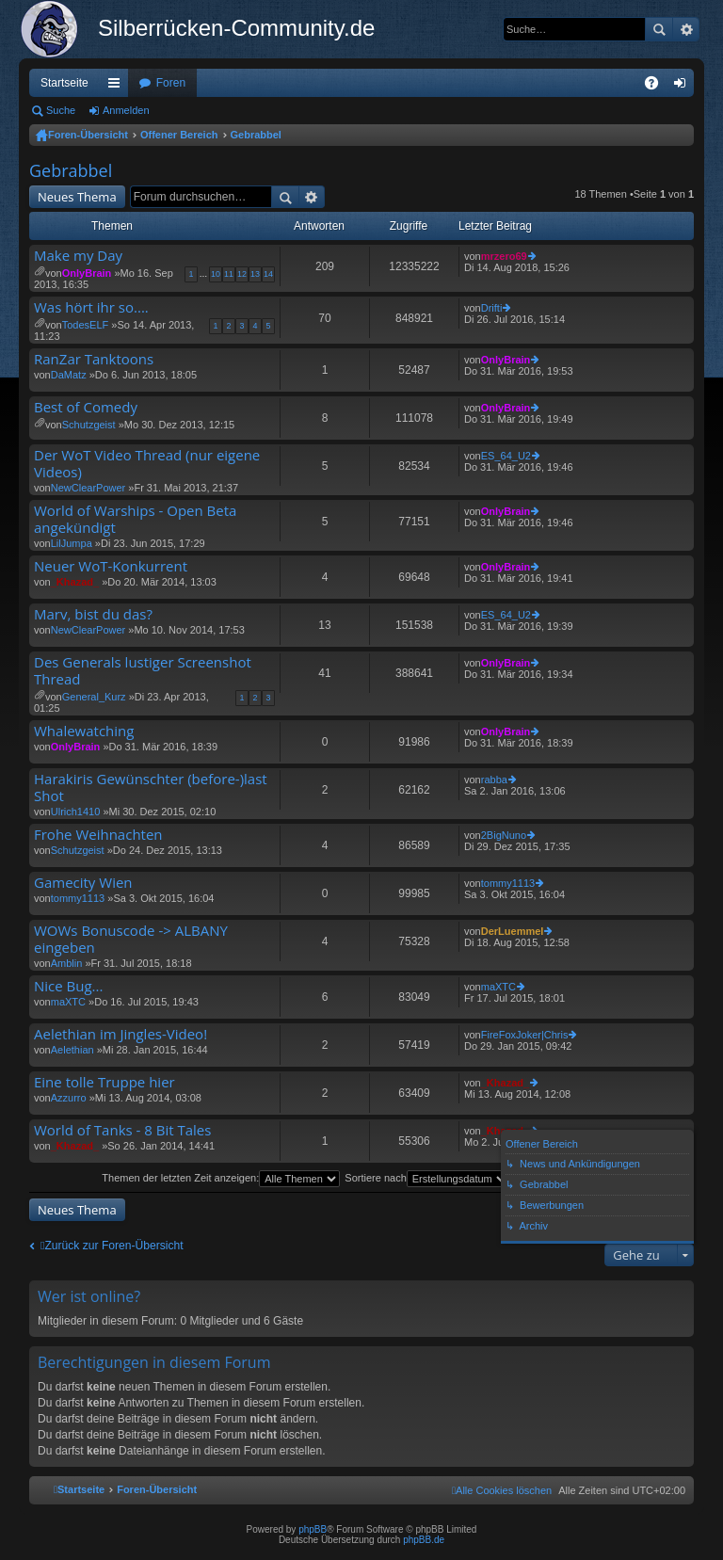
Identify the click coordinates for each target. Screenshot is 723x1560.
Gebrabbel (256, 134)
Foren (170, 82)
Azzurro (69, 1097)
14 (268, 274)
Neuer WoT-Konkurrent (110, 566)
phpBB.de (423, 1540)
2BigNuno (503, 835)
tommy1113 (77, 898)
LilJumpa (71, 543)
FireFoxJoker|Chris (525, 1034)
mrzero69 (504, 256)
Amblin (67, 963)
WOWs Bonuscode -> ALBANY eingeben (131, 939)
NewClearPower (88, 487)
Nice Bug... (68, 986)
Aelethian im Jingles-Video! (120, 1034)
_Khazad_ (75, 581)
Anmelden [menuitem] (684, 86)
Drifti (492, 308)
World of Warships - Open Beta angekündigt (135, 519)
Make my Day (78, 256)
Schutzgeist (89, 424)
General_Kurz (94, 696)
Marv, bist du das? (93, 614)
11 (228, 274)
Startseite (64, 82)
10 (215, 274)
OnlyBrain (87, 273)
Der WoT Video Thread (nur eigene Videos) (147, 463)
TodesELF (85, 324)
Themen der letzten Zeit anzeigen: (221, 1177)
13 (255, 274)
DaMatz (69, 374)
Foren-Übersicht (88, 134)
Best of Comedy (85, 407)
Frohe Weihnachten (98, 835)
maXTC (68, 1001)
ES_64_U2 (506, 455)
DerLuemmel (512, 931)
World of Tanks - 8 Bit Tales (122, 1130)
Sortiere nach (426, 1177)
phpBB (312, 1529)
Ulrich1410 (76, 811)
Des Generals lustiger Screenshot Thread (142, 670)
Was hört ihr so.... (91, 307)
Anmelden (126, 110)
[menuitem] (502, 1490)
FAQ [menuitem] (658, 86)
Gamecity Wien (83, 883)
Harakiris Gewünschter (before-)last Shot (150, 787)
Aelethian (72, 1049)
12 (242, 274)
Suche (659, 29)
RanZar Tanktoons (93, 359)
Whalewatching (84, 731)
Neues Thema (77, 196)
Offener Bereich (179, 134)
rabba (494, 779)
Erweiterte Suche (686, 29)
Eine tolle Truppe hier (104, 1082)
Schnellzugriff (117, 86)
